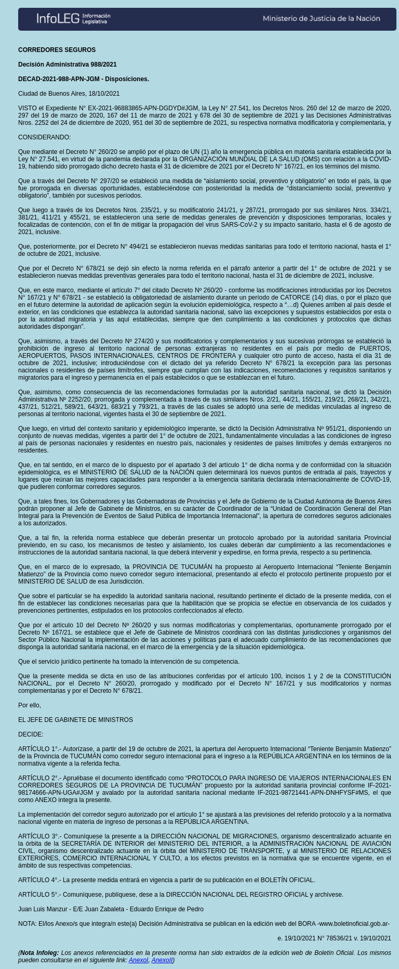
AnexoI (138, 960)
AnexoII (162, 960)
